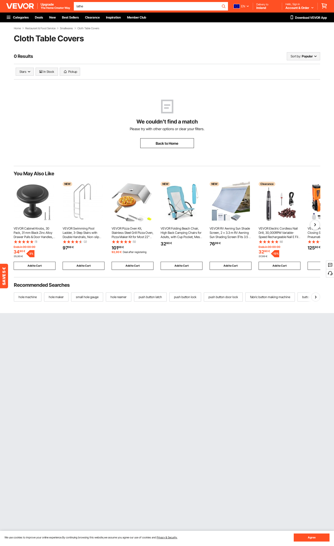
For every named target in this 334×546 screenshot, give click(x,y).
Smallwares (66, 28)
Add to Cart (35, 265)
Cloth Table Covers (88, 28)
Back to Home (167, 143)
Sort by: (296, 56)
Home (17, 28)
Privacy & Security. (167, 537)
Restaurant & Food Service (40, 28)
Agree (312, 537)
